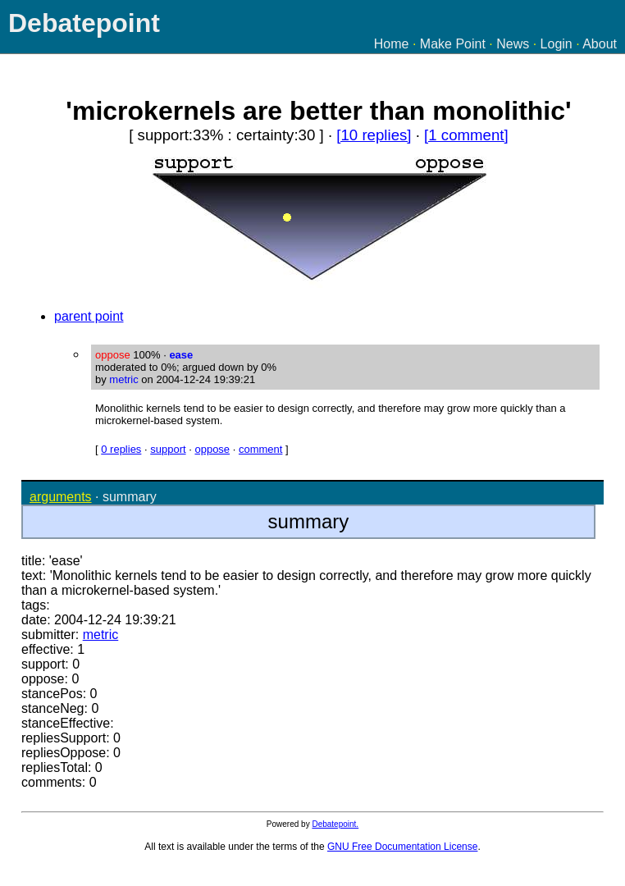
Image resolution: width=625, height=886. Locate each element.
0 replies (121, 449)
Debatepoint (84, 23)
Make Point (453, 44)
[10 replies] (373, 135)
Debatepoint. (335, 824)
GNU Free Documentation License (402, 846)
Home (391, 44)
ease (181, 355)
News (512, 44)
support (167, 449)
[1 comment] (466, 135)
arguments (61, 497)
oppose (212, 449)
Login (557, 44)
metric (123, 379)
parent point (89, 316)
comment (260, 449)
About (599, 44)
